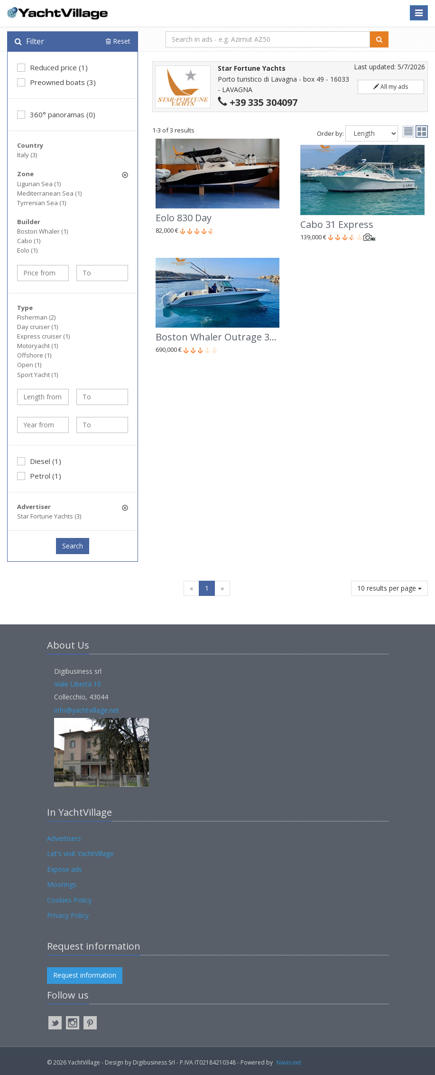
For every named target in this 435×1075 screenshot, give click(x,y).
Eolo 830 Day (184, 217)
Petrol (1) (39, 476)
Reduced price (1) (52, 67)
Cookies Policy (69, 900)
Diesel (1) (39, 461)
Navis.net (289, 1062)
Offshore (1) (34, 355)
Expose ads (64, 869)
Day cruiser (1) (37, 326)
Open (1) (29, 364)
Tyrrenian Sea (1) (41, 202)
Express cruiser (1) (43, 336)
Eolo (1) (27, 250)
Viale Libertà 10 (77, 683)
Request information (84, 975)
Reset (118, 41)
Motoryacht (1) (37, 345)
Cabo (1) (28, 240)
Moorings (61, 884)
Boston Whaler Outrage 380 (218, 336)
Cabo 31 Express (336, 224)
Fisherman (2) (36, 317)
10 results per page (389, 588)
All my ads (390, 87)
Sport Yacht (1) (37, 374)
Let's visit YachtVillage (80, 853)
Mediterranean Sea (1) (49, 193)
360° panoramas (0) (56, 114)
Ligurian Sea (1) (39, 183)
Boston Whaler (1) (42, 231)
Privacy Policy (68, 915)
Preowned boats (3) (56, 82)
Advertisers (64, 838)
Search (72, 545)
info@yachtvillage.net (86, 710)
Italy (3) (27, 155)
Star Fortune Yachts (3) (49, 516)
